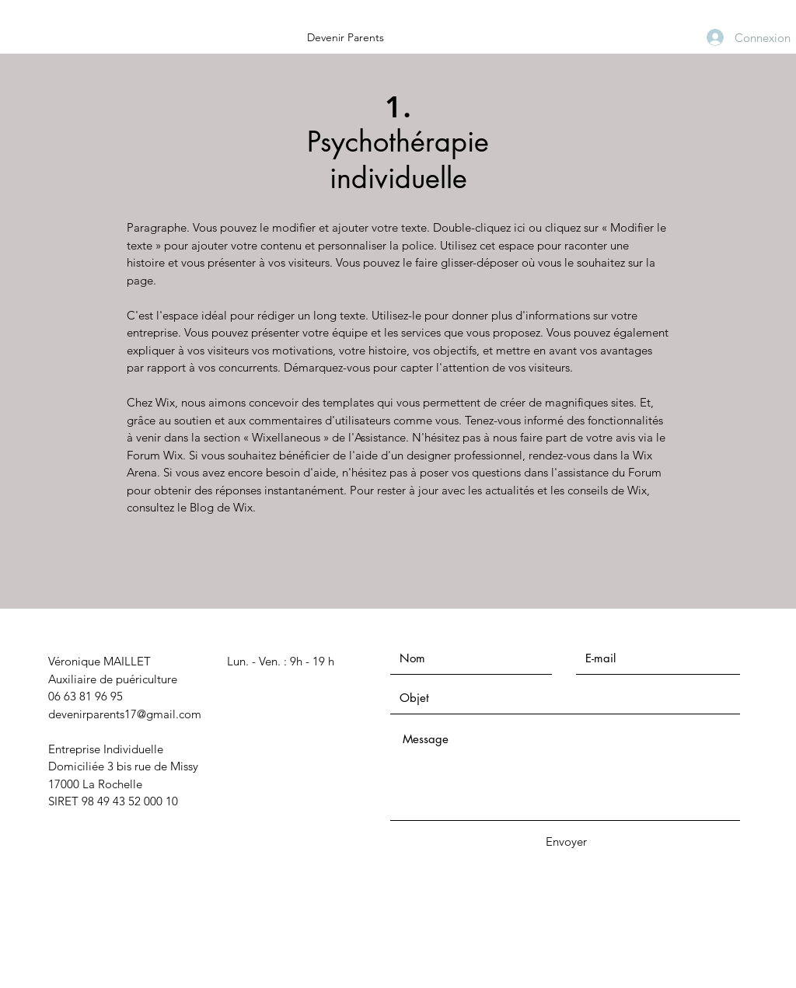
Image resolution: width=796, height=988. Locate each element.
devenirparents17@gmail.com (124, 714)
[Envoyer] (566, 841)
